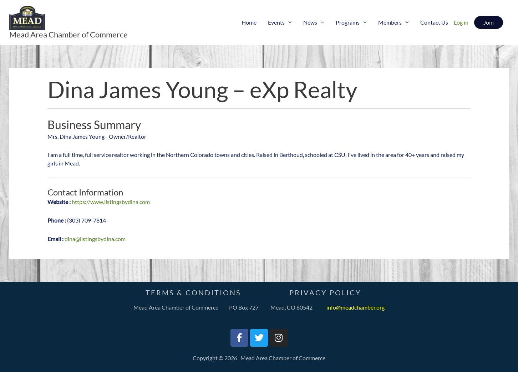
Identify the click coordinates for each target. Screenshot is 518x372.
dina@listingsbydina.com (95, 238)
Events (276, 22)
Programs (348, 22)
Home (249, 22)
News (310, 22)
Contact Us (434, 22)
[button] (488, 22)
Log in (461, 22)
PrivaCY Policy (325, 292)
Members (390, 22)
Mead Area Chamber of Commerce (68, 34)
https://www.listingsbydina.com (111, 201)
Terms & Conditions (193, 292)
